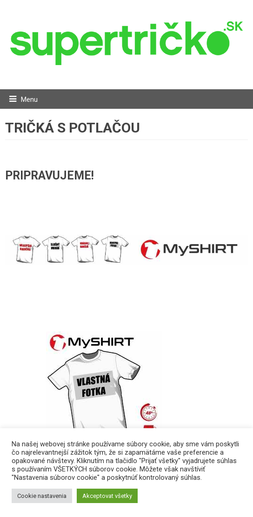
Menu (29, 99)
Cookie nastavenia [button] (42, 495)
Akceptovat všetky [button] (107, 495)
